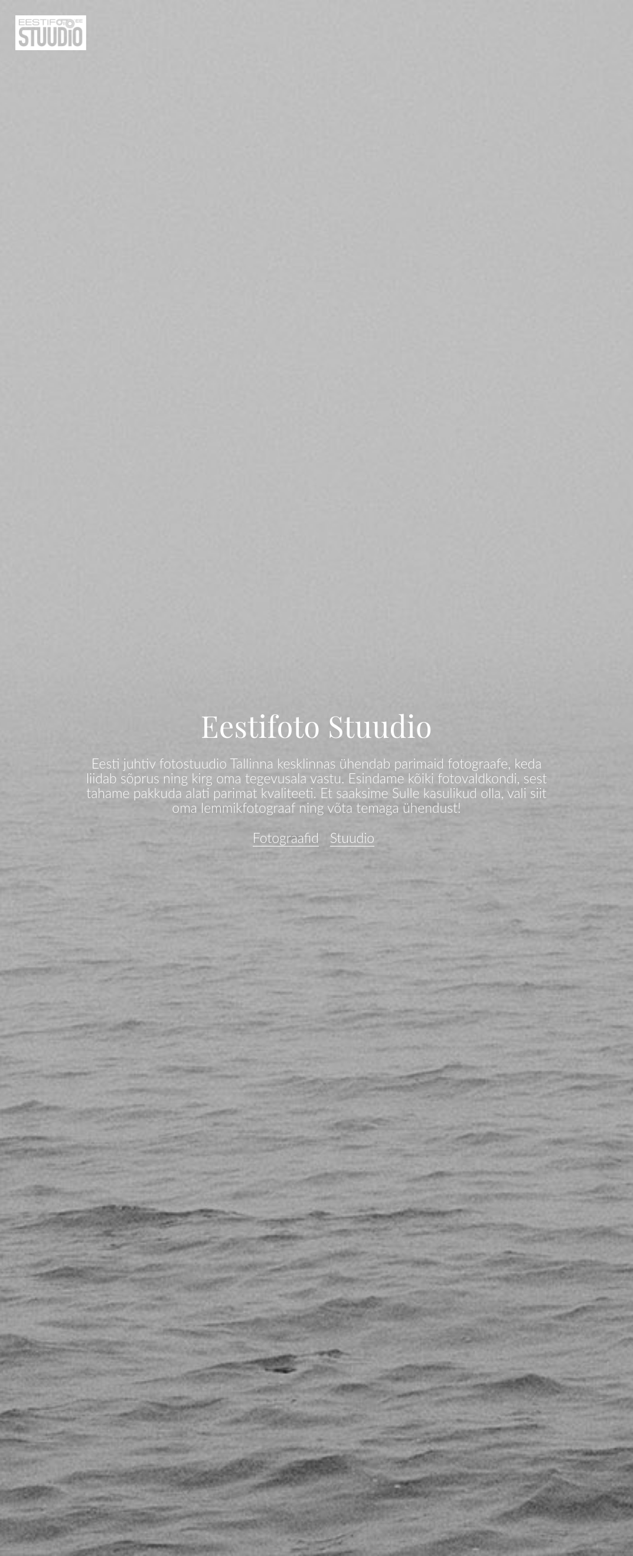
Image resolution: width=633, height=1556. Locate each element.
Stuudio (352, 837)
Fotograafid (286, 837)
